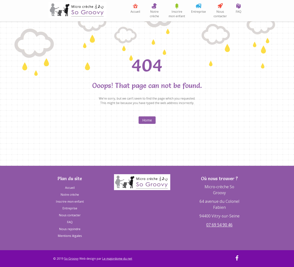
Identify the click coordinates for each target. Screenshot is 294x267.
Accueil (135, 12)
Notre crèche (154, 14)
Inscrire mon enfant (177, 14)
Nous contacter (220, 14)
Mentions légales (70, 236)
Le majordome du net (117, 259)
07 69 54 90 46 (219, 224)
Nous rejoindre (69, 229)
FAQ (238, 12)
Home (147, 120)
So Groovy (71, 259)
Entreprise (198, 12)
